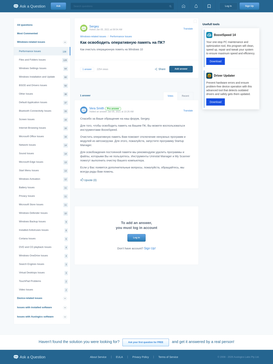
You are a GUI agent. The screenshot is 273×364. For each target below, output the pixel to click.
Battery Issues (43, 188)
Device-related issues (29, 298)
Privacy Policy (140, 357)
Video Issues (43, 290)
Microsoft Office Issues (43, 137)
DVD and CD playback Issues (43, 247)
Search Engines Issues (43, 264)
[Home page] (183, 6)
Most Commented (27, 33)
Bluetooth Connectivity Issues (43, 111)
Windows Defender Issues (43, 213)
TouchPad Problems (43, 281)
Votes (170, 96)
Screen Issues (43, 120)
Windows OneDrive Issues (43, 256)
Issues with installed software (34, 307)
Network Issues (43, 145)
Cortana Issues (43, 239)
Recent (185, 96)
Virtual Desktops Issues (43, 273)
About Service (98, 357)
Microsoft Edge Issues (43, 162)
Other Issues (43, 94)
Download (215, 61)
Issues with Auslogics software (35, 316)
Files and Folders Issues (43, 60)
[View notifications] (196, 6)
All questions (25, 24)
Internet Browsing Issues (43, 128)
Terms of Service (168, 357)
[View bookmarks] (209, 6)
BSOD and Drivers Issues (43, 86)
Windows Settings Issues (43, 69)
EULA (119, 357)
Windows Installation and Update (43, 77)
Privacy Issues (43, 196)
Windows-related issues (31, 41)
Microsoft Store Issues (43, 205)
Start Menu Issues (43, 171)
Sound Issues (43, 154)
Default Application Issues (43, 103)
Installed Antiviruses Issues (43, 230)
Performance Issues (43, 52)
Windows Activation (43, 179)
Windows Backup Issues (43, 222)
